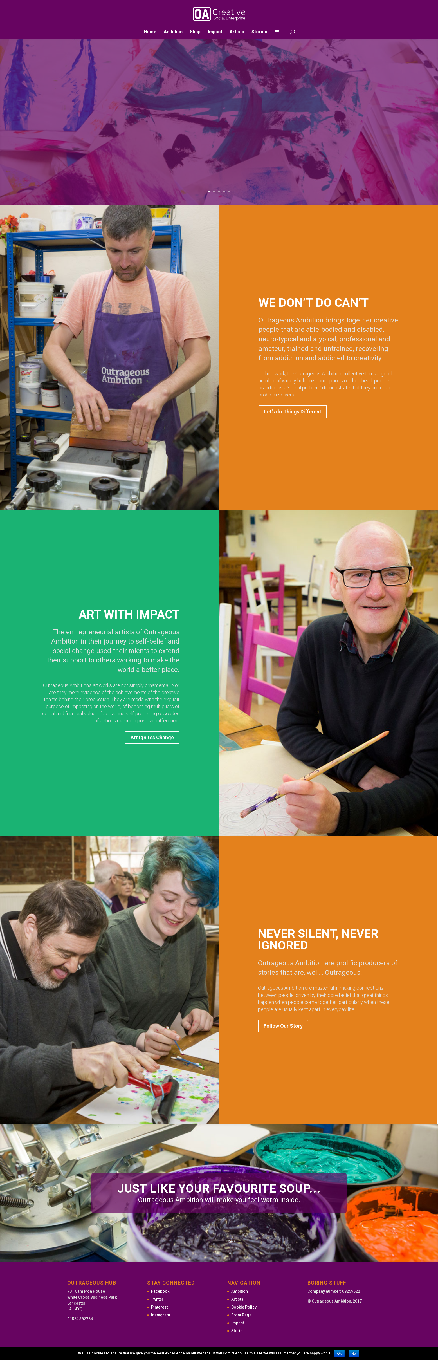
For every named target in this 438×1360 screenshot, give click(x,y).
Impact (215, 32)
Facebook (160, 1291)
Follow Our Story (283, 1026)
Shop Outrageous (289, 98)
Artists (237, 32)
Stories (259, 32)
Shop (195, 32)
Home (150, 32)
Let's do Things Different (292, 412)
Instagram (160, 1315)
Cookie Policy (244, 1307)
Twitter (157, 1299)
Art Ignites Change (152, 737)
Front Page (241, 1315)
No (354, 1353)
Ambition (173, 32)
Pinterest (159, 1307)
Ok (339, 1353)
